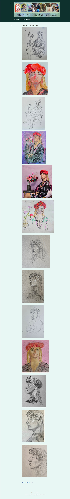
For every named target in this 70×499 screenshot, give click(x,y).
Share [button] (11, 25)
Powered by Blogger (35, 492)
